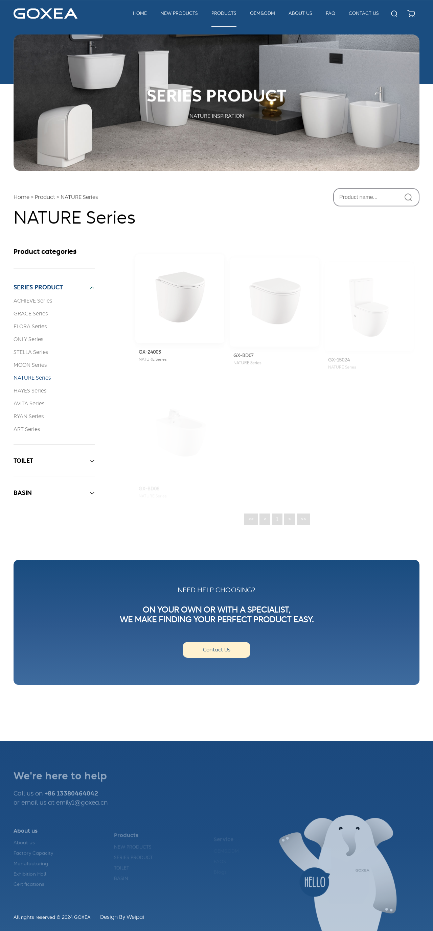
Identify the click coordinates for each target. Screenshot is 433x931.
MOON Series (30, 365)
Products (223, 13)
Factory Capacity (33, 860)
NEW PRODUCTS (133, 852)
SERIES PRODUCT (133, 863)
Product (45, 198)
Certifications (29, 891)
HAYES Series (30, 391)
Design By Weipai (122, 917)
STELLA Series (31, 352)
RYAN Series (29, 416)
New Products (179, 13)
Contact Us (216, 650)
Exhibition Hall (30, 880)
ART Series (27, 429)
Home (140, 13)
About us (24, 849)
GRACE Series (31, 314)
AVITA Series (29, 404)
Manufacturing (31, 870)
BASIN (121, 884)
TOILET (121, 873)
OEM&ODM (262, 13)
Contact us (364, 13)
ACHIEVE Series (33, 301)
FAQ (330, 13)
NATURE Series (32, 378)
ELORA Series (30, 327)
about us (300, 13)
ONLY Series (29, 339)
